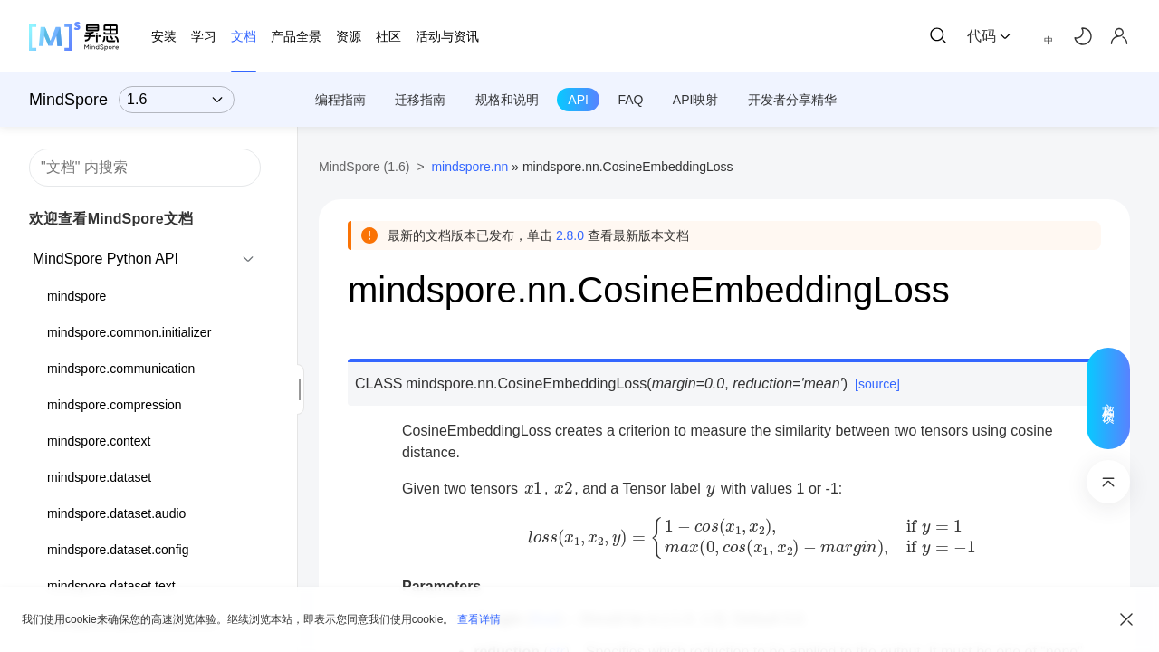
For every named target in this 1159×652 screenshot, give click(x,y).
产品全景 (296, 36)
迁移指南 (420, 99)
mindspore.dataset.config (117, 549)
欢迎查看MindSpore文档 (111, 218)
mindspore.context (98, 441)
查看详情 (479, 619)
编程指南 (340, 99)
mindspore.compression (114, 405)
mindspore (76, 296)
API (578, 99)
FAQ (630, 99)
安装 (164, 36)
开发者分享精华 (792, 99)
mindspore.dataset (99, 477)
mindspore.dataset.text (111, 586)
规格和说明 (507, 99)
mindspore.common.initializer (129, 332)
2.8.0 (570, 235)
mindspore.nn (469, 166)
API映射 (696, 99)
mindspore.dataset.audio (116, 513)
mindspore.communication (121, 368)
